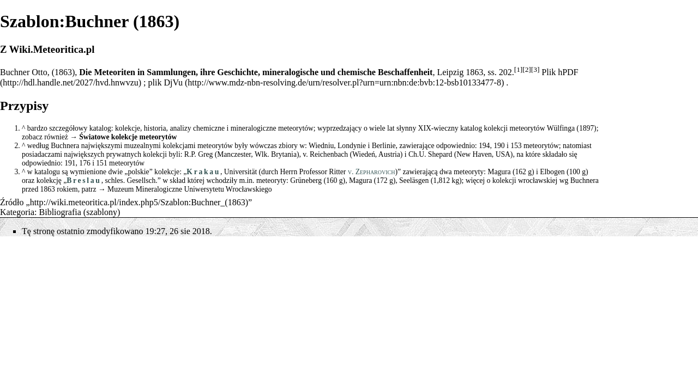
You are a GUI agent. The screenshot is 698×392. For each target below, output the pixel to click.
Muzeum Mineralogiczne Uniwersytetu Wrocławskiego (189, 189)
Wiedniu (321, 146)
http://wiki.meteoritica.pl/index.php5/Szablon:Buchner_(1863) (139, 202)
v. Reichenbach (325, 154)
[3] (535, 69)
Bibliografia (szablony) (80, 212)
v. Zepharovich (371, 172)
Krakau (203, 172)
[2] (526, 69)
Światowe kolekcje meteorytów (128, 137)
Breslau (84, 180)
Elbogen (552, 172)
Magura (499, 172)
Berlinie (384, 146)
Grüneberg (306, 180)
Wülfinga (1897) (572, 128)
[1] (518, 69)
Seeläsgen (414, 180)
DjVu (173, 82)
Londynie (352, 146)
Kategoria (17, 212)
